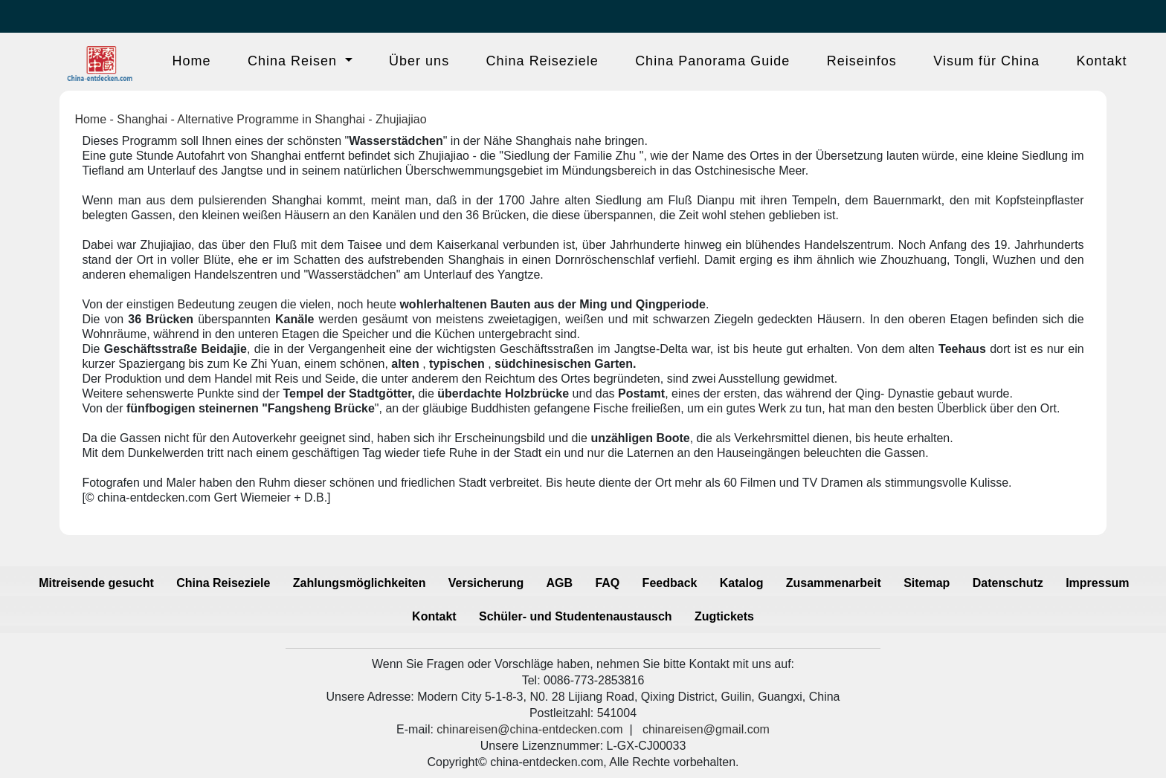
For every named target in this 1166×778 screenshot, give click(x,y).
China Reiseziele (542, 61)
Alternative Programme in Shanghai (271, 119)
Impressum (1097, 583)
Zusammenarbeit (833, 583)
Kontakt (1101, 61)
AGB (560, 583)
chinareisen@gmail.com (706, 729)
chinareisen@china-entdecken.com (529, 729)
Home (192, 61)
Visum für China (986, 61)
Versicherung (486, 583)
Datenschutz (1008, 583)
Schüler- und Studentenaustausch (575, 616)
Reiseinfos (862, 61)
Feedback (670, 583)
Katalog (742, 583)
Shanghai (142, 119)
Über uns (419, 61)
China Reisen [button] (294, 61)
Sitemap (927, 583)
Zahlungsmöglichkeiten (359, 583)
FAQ (607, 583)
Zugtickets (724, 616)
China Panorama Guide (712, 61)
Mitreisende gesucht (96, 583)
